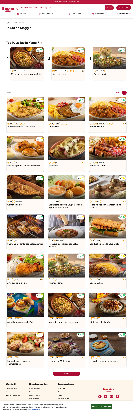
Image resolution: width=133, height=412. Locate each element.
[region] (66, 406)
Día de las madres (64, 398)
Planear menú (98, 14)
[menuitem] (22, 14)
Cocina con (74, 14)
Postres (60, 395)
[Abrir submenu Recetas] (23, 14)
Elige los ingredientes (13, 395)
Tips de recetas (34, 398)
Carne (60, 392)
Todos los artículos (35, 388)
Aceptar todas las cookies (101, 407)
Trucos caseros (34, 392)
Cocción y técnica (35, 395)
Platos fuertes (62, 388)
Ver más (66, 373)
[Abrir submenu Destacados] (123, 14)
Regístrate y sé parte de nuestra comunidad (66, 2)
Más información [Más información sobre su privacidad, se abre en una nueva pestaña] (35, 410)
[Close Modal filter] (124, 92)
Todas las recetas (18, 23)
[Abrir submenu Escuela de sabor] (48, 14)
